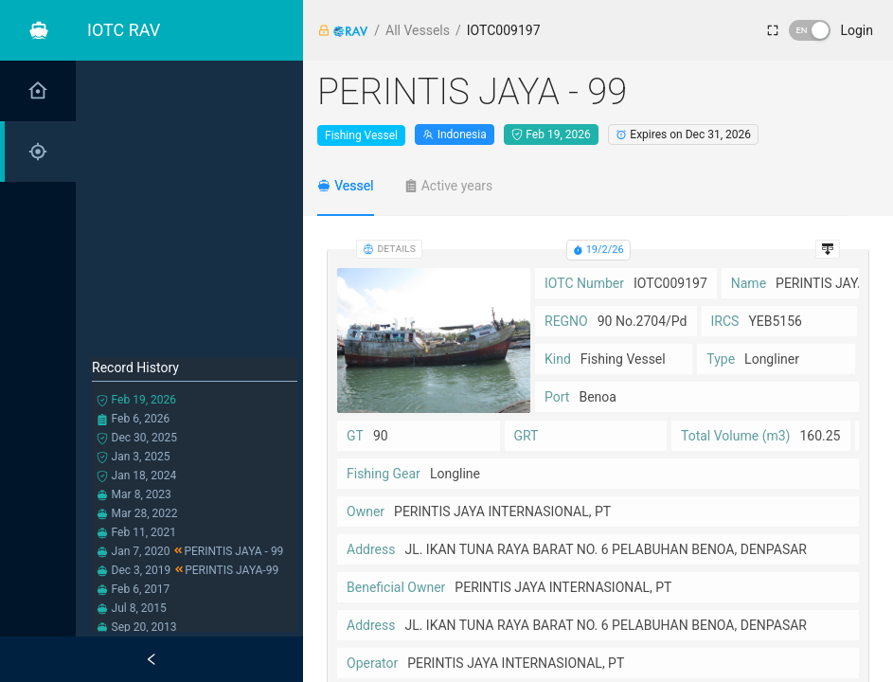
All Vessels (417, 30)
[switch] (809, 30)
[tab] (345, 185)
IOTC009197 (504, 30)
